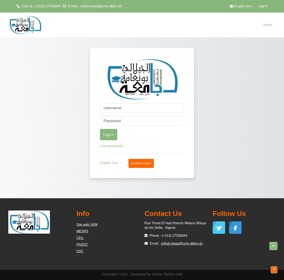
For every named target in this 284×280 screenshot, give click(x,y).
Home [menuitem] (267, 25)
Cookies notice (141, 163)
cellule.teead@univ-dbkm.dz (101, 6)
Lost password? (111, 146)
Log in (262, 6)
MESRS (82, 231)
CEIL (80, 238)
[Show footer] (274, 269)
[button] (242, 6)
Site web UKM (87, 224)
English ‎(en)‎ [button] (109, 163)
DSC (80, 251)
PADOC (82, 244)
